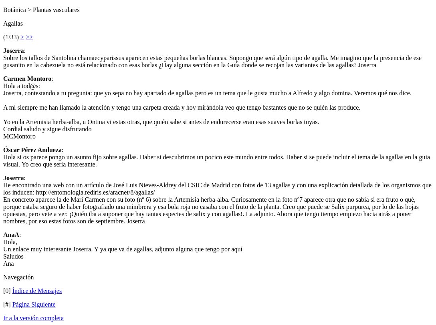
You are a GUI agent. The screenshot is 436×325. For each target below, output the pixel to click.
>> (29, 37)
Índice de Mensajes (37, 290)
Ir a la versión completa (33, 318)
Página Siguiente (34, 304)
